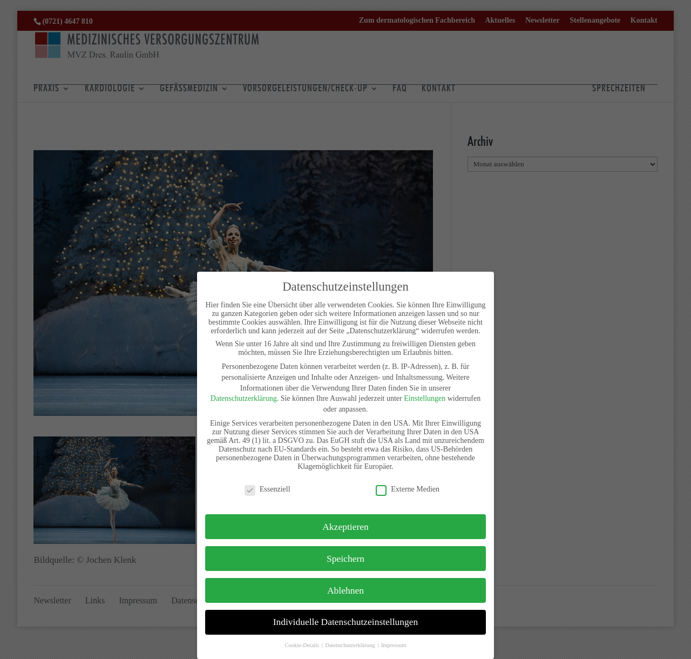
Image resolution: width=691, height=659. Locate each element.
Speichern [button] (345, 558)
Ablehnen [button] (345, 590)
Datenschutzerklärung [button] (350, 645)
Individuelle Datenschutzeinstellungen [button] (345, 621)
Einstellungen (424, 398)
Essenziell (267, 489)
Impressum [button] (394, 645)
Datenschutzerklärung (244, 398)
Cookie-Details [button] (302, 645)
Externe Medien (407, 489)
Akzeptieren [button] (345, 526)
